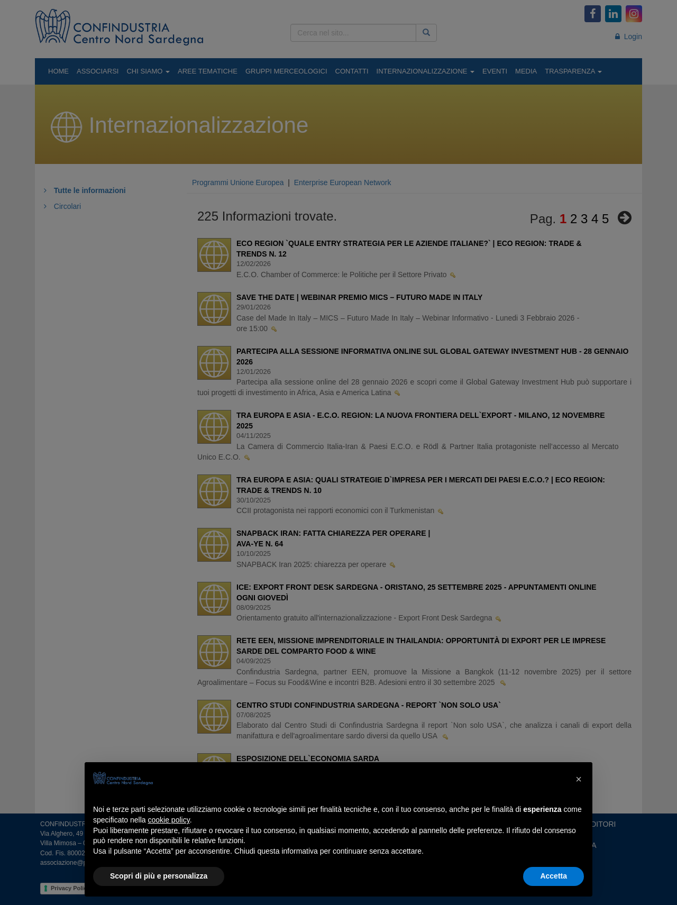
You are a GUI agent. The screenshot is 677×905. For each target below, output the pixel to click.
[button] (578, 779)
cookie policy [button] (169, 820)
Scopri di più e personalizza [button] (158, 876)
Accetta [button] (553, 876)
